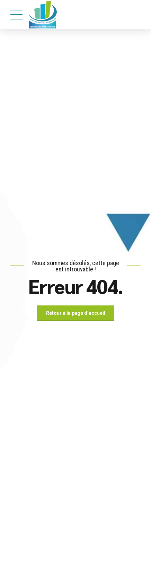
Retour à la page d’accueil (75, 313)
